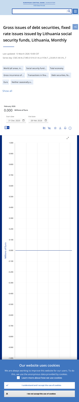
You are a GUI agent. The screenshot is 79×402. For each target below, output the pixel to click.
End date (32, 116)
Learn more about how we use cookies (42, 377)
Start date (10, 116)
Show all (7, 91)
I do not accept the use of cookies (41, 394)
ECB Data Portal (39, 5)
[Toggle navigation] (75, 11)
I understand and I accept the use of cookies (41, 385)
